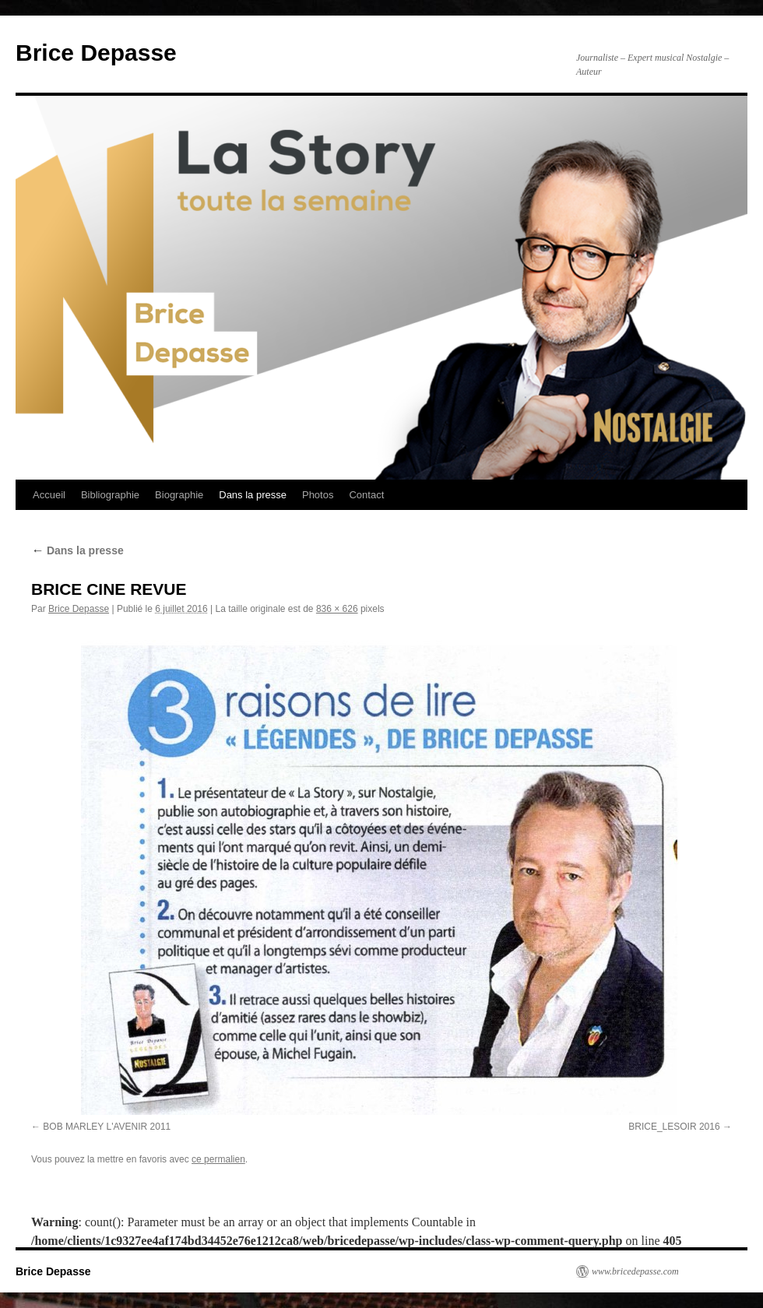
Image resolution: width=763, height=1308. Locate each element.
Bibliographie (110, 495)
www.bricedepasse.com (635, 1271)
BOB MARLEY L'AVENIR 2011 (107, 1126)
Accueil (49, 495)
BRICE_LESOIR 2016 (673, 1126)
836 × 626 (337, 608)
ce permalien (218, 1159)
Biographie (179, 495)
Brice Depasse (96, 52)
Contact (366, 495)
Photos (317, 495)
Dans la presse (253, 495)
